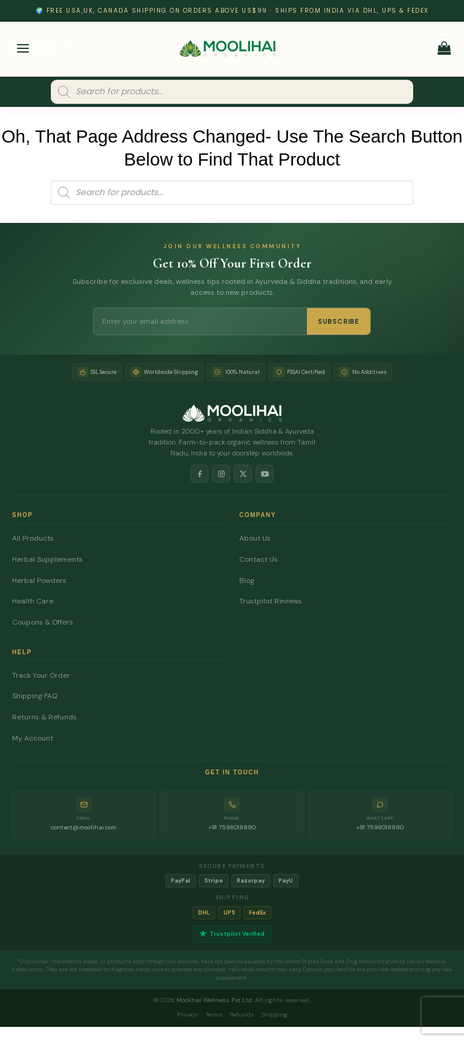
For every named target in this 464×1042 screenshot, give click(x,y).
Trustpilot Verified (232, 934)
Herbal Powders (39, 580)
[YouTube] (265, 474)
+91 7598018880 (232, 827)
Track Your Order (41, 675)
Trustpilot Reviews (270, 601)
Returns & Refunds (44, 717)
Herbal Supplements (47, 559)
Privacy (187, 1014)
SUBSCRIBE (338, 321)
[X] (243, 474)
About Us (255, 538)
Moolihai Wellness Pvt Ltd (214, 1000)
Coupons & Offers (42, 622)
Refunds (242, 1014)
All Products (33, 538)
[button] (39, 50)
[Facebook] (199, 474)
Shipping (275, 1014)
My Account (32, 738)
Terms (213, 1014)
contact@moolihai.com (84, 827)
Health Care (32, 601)
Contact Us (258, 559)
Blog (246, 580)
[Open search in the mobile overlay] (232, 92)
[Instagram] (221, 474)
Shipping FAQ (34, 696)
